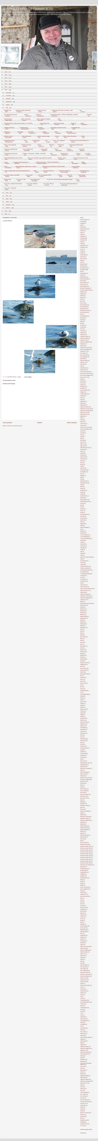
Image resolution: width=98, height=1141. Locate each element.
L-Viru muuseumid (84, 534)
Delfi (81, 271)
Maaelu (82, 601)
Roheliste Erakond (84, 844)
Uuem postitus (7, 422)
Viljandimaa (83, 1077)
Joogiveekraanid (84, 393)
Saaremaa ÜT (83, 894)
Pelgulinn (82, 725)
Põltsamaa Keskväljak (85, 768)
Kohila (81, 494)
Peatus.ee (82, 720)
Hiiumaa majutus (84, 360)
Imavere (82, 384)
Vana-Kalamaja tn (84, 1054)
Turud (81, 1011)
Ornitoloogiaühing (84, 694)
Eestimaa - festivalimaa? (40, 115)
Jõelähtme (82, 401)
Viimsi (81, 1068)
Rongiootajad (83, 870)
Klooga (81, 488)
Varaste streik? (60, 175)
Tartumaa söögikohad (85, 976)
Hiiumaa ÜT (83, 362)
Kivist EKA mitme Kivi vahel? (48, 171)
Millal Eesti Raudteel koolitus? (59, 124)
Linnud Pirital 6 (6, 163)
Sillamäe (82, 913)
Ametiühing (82, 238)
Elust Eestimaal (83, 312)
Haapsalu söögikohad (85, 342)
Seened (82, 905)
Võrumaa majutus (84, 1099)
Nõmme (82, 681)
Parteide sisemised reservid (26, 145)
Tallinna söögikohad (84, 950)
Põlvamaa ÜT (83, 781)
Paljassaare (83, 709)
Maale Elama (83, 605)
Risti (81, 840)
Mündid (82, 660)
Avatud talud (83, 254)
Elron (81, 301)
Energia (82, 319)
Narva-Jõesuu (83, 668)
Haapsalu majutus (84, 336)
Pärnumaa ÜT (83, 796)
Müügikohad (83, 664)
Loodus (82, 564)
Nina (81, 675)
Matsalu (82, 625)
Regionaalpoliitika (84, 829)
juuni (7, 192)
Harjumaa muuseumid (85, 347)
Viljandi (82, 1073)
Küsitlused (82, 533)
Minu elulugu (83, 636)
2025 (6, 74)
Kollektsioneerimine (84, 501)
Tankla (81, 959)
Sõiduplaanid (83, 929)
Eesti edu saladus (70, 175)
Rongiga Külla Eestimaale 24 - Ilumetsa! (21, 163)
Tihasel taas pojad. (61, 145)
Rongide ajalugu (84, 868)
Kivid (81, 484)
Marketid (82, 622)
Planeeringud (83, 738)
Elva (81, 314)
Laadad (82, 540)
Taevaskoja (82, 940)
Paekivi (82, 698)
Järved (81, 431)
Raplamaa (82, 814)
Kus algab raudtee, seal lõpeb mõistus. (11, 175)
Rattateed (82, 824)
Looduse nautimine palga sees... (43, 137)
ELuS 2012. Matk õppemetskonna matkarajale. (68, 184)
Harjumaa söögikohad (85, 349)
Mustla (81, 648)
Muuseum (82, 651)
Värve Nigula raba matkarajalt (35, 180)
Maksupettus (83, 618)
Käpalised (82, 523)
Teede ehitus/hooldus (85, 985)
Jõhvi (81, 418)
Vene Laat (82, 1066)
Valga (81, 1042)
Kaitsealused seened (85, 447)
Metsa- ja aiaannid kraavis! (26, 119)
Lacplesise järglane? (82, 149)
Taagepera (82, 937)
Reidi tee (82, 831)
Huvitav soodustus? (27, 115)
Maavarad (82, 612)
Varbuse (82, 1055)
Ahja (81, 225)
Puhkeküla (82, 757)
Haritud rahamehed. (58, 149)
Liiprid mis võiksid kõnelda (86, 557)
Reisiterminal (83, 837)
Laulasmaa (82, 545)
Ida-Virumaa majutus (85, 371)
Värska (81, 1109)
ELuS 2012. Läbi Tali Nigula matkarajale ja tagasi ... (59, 180)
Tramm (81, 998)
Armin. (81, 249)
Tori (81, 996)
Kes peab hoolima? (88, 154)
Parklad (82, 716)
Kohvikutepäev (83, 499)
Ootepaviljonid (83, 690)
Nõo (81, 685)
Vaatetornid (82, 1033)
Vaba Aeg (82, 1035)
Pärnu (81, 787)
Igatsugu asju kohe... (7, 180)
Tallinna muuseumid (84, 946)
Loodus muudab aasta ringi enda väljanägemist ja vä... (16, 171)
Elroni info (82, 303)
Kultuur (82, 510)
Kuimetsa (82, 508)
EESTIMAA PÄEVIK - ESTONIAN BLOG (28, 9)
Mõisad (82, 653)
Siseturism (82, 915)
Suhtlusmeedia (83, 926)
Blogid (81, 260)
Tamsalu (82, 957)
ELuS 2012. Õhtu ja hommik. (49, 184)
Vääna (81, 1110)
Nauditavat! (89, 115)
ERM (81, 321)
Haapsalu (82, 334)
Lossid (81, 577)
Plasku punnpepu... (58, 132)
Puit (81, 759)
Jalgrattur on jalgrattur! (7, 132)
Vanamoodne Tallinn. (29, 175)
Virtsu (81, 1084)
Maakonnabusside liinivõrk (86, 603)
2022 (6, 84)
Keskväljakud (83, 471)
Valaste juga (83, 1041)
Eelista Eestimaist (84, 278)
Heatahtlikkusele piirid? (75, 128)
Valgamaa (82, 1044)
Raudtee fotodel (84, 826)
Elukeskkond (83, 308)
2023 (6, 80)
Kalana (81, 451)
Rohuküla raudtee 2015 (85, 851)
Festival (82, 327)
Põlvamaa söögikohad (85, 779)
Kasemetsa (82, 458)
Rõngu (81, 879)
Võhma (82, 1086)
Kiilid (81, 477)
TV (81, 1013)
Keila (81, 466)
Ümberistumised (84, 1123)
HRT (81, 366)
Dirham (82, 275)
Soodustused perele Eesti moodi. (10, 154)
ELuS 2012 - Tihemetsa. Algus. (10, 188)
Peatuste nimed (84, 722)
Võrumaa (82, 1097)
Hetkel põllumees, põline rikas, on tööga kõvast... (25, 167)
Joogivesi (82, 395)
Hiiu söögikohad (84, 356)
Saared (82, 890)
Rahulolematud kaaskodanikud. (24, 128)
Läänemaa (82, 592)
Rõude (81, 881)
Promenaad (83, 753)
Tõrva (81, 1015)
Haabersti (82, 332)
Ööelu (81, 1118)
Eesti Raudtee (83, 286)
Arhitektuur (82, 247)
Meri (81, 629)
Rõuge (81, 883)
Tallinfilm (82, 942)
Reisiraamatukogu (84, 835)
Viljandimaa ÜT (83, 1083)
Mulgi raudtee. (36, 171)
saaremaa (82, 892)
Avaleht (39, 422)
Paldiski (82, 703)
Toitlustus (82, 992)
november (8, 95)
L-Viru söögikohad (84, 536)
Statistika (82, 924)
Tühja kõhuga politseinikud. (82, 175)
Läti (81, 583)
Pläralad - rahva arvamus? (62, 158)
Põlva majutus (83, 774)
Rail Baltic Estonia (84, 805)
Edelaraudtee (83, 277)
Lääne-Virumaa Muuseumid (86, 588)
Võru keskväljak (84, 1092)
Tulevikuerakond (84, 1007)
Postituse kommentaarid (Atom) (14, 425)
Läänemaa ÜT (83, 599)
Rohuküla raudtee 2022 (85, 859)
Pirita (81, 735)
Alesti (81, 232)
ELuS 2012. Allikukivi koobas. (32, 184)
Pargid (81, 714)
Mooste (82, 642)
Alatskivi (82, 230)
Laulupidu (82, 547)
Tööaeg (82, 1022)
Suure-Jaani (83, 927)
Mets (81, 633)
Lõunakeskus (83, 581)
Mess (81, 631)
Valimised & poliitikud (85, 1052)
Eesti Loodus (83, 284)
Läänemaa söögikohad (85, 597)
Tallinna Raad (83, 948)
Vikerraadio (82, 1070)
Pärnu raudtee (83, 790)
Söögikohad (83, 935)
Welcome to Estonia (85, 1112)
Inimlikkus (82, 386)
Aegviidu (82, 223)
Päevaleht (82, 783)
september (8, 101)
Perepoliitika (83, 727)
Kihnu (81, 473)
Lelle (81, 551)
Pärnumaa (82, 792)
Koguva (82, 492)
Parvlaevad (82, 718)
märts (7, 201)
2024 (6, 77)
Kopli (81, 505)
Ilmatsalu (82, 380)
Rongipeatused (83, 872)
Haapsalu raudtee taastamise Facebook (22, 111)
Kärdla (81, 525)
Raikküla (82, 801)
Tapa (81, 961)
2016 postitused (84, 219)
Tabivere (82, 939)
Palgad (81, 705)
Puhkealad (82, 755)
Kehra (81, 462)
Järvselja (82, 432)
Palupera (82, 711)
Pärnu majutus (83, 788)
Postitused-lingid (84, 748)
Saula (81, 901)
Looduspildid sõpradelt (85, 573)
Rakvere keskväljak (84, 811)
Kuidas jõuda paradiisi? (44, 149)
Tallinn (81, 944)
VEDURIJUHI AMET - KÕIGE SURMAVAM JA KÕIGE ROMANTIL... (64, 115)
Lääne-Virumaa (83, 586)
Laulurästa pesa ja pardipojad (84, 171)
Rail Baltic (82, 803)
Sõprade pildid (83, 931)
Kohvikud (82, 497)
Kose (81, 507)
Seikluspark (83, 909)
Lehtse (81, 549)
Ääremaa (82, 1114)
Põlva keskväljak (84, 772)
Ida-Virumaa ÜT (84, 377)
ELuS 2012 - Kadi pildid (21, 180)
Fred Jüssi (82, 330)
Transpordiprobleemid (85, 1002)
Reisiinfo (82, 833)
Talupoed (82, 955)
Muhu (81, 644)
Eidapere (82, 293)
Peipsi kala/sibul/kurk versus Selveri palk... (13, 158)
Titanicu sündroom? (40, 145)
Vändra (82, 1107)
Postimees (82, 746)
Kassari (82, 460)
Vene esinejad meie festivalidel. (28, 149)
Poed (81, 742)
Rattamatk (82, 822)
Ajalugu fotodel (83, 228)
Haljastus (82, 343)
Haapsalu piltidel (84, 338)
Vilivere (82, 1072)
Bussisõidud (83, 269)
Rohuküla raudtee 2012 (85, 846)
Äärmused (82, 1116)
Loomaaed (82, 575)
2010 (6, 214)
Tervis (81, 987)
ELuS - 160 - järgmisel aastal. (59, 141)
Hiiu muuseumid (84, 355)
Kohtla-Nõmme (83, 495)
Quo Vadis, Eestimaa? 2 (32, 132)
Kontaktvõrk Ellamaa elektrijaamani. (9, 141)
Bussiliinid (82, 266)
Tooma (81, 994)
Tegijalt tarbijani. (84, 163)
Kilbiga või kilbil (73, 124)
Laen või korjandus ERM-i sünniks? (44, 175)
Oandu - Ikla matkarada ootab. (10, 145)
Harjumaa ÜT (83, 351)
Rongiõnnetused (84, 877)
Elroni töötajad (83, 306)
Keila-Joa (82, 468)
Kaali (81, 434)
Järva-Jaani (83, 423)
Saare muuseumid (84, 887)
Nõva (81, 686)
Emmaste (82, 317)
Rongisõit (82, 876)
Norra (81, 679)
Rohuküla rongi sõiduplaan (86, 864)
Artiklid (81, 251)
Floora (81, 329)
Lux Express (83, 579)
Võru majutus (83, 1094)
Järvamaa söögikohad (85, 429)
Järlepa (82, 421)
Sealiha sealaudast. (83, 124)
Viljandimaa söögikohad (85, 1081)
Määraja (82, 657)
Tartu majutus (83, 968)
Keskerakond (83, 469)
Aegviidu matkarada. (45, 132)
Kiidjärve (82, 475)
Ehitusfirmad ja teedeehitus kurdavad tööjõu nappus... (53, 167)
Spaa (81, 920)
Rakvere (82, 809)
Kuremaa (82, 516)
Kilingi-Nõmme (83, 481)
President (82, 751)
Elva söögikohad (84, 316)
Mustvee (82, 649)
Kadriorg (82, 440)
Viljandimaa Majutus (85, 1079)
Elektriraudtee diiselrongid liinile (69, 137)
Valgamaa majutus (84, 1046)
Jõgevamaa (83, 405)
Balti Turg (82, 258)
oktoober (8, 98)
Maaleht (82, 607)
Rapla (81, 812)
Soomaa (82, 916)
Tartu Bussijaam (84, 965)
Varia (81, 1057)
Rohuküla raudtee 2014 (85, 850)
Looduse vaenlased (84, 568)
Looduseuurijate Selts (85, 570)
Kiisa (81, 479)
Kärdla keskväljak (84, 527)
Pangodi (82, 712)
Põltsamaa (82, 766)
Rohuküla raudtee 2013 (85, 848)
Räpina (82, 885)
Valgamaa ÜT (83, 1050)
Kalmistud (82, 455)
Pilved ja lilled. (78, 154)
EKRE (81, 295)
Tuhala (81, 1005)
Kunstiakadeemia (84, 514)
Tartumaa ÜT (83, 978)
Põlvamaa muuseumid (85, 777)
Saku (81, 898)
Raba (81, 800)
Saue (81, 900)
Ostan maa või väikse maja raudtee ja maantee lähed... (40, 158)
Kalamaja (82, 449)
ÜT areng (82, 1125)
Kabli (81, 436)
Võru (81, 1090)
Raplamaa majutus (84, 818)
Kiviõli (81, 486)
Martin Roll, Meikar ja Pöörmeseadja (64, 171)
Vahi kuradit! (47, 141)
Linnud (81, 562)
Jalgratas (82, 392)
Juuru (81, 397)
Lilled (81, 559)
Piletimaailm (83, 733)
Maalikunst (82, 609)
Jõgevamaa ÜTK (84, 414)
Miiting (81, 634)
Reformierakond (84, 827)
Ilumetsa (82, 382)
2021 (6, 86)
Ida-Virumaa (83, 369)
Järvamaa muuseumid (85, 427)
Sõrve (81, 933)
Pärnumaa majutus (84, 794)
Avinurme (82, 256)
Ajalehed (82, 227)
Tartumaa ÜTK (83, 979)
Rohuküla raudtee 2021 (85, 857)
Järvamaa (82, 425)
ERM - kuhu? (60, 119)
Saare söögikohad (84, 889)
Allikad (81, 234)
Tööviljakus (82, 1024)
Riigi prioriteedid (74, 163)
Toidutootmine (83, 991)
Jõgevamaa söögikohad (85, 410)
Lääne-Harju (83, 584)
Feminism (82, 325)
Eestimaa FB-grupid (84, 288)
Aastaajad (82, 221)
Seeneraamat (83, 907)
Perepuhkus (83, 729)
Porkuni (82, 744)
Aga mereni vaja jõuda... (42, 111)
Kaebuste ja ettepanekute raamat (10, 149)
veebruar (8, 204)
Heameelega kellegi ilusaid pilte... (76, 145)
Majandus (82, 614)
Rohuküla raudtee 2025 (85, 863)
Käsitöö (82, 531)
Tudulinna (82, 1004)
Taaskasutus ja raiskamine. (64, 154)
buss (81, 262)
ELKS (81, 299)
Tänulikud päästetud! (41, 128)
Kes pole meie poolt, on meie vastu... (80, 158)
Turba (81, 1009)
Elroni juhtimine (83, 304)
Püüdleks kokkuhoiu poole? (9, 128)
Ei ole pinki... (26, 141)
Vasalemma (83, 1059)
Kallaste (82, 453)
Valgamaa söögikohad (85, 1048)
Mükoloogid (83, 659)
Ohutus (82, 688)
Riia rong (82, 838)
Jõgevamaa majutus (85, 406)
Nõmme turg (83, 683)
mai (7, 195)
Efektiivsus (82, 291)
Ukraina (82, 1029)
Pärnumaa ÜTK (83, 798)
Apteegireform (83, 245)
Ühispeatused (83, 1120)
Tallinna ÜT (82, 953)
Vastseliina (82, 1061)
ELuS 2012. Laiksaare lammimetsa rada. (13, 184)
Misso (81, 638)
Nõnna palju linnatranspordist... (71, 132)
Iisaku (81, 379)
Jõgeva (82, 403)
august (7, 104)
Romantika (82, 866)
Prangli (81, 749)
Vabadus (82, 1039)
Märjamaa (82, 655)
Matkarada (82, 623)
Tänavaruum (83, 1018)
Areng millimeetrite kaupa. (26, 137)
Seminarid (82, 911)
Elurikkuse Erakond (84, 310)
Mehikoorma (83, 627)
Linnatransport (83, 560)
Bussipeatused (83, 267)
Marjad (81, 620)
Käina (81, 521)
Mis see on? (57, 137)
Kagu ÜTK (82, 444)
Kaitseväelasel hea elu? (44, 124)
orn (81, 692)
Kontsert (82, 503)
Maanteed (82, 610)
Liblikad (82, 553)
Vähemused (83, 1105)
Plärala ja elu (51, 145)
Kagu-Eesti (82, 445)
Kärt (81, 529)
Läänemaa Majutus (84, 594)
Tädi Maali (82, 1016)
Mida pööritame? (53, 154)
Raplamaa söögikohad (85, 820)
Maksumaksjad (83, 616)
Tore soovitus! (82, 111)
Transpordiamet (84, 1000)
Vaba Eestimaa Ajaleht (85, 1037)
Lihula (81, 555)
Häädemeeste (83, 367)
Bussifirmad (83, 264)
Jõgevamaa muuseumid (85, 408)
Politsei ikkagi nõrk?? (36, 141)
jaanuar (8, 207)
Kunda (81, 512)
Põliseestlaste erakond (85, 762)
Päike (81, 785)
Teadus (82, 983)
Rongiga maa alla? (7, 111)
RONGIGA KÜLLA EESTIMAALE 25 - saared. (79, 141)
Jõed (81, 399)
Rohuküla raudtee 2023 (85, 861)
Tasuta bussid (83, 981)
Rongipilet (82, 874)
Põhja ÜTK (82, 761)
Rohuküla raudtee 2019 (85, 855)
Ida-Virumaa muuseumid (86, 373)
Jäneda (82, 419)
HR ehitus (82, 364)
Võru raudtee (83, 1096)
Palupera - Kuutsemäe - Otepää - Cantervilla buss (34, 154)
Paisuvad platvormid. (69, 149)
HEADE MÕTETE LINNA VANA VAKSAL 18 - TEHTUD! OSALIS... (18, 124)
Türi (81, 1026)
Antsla (81, 243)
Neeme (82, 672)
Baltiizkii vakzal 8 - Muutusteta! (9, 137)
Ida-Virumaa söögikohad (86, 375)
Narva (81, 666)
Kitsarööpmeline (84, 482)
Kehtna (82, 464)
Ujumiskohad (83, 1028)
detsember (8, 92)
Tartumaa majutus (84, 972)
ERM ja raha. (83, 137)
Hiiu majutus (83, 353)
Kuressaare (83, 518)
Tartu (81, 963)
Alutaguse (82, 236)
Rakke (81, 807)
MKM (81, 640)
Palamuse (82, 701)
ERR (81, 323)
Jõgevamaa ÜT (83, 412)
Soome (82, 918)
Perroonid (82, 731)
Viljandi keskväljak (84, 1075)
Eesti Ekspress (83, 282)
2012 (6, 89)
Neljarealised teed (84, 673)
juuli (7, 107)
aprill (7, 198)
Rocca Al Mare (83, 842)
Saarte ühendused (84, 896)
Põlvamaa (82, 775)
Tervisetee (82, 989)
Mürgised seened (84, 662)
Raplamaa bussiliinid (85, 816)
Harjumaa (82, 345)
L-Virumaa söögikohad (85, 538)
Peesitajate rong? (20, 132)
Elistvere (82, 297)
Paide (81, 699)
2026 (6, 72)
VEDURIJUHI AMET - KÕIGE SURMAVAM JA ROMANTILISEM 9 (47, 163)
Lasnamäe (82, 544)
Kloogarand (83, 490)
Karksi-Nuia (83, 456)
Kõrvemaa (82, 520)
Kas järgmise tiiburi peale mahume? (10, 115)
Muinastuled (83, 646)
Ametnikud (82, 240)
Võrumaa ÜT (83, 1103)
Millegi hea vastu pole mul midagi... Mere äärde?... (62, 111)
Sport (81, 922)
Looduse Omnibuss (84, 566)
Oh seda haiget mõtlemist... (75, 167)
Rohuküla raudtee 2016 (85, 853)
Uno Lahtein (83, 1031)
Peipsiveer (82, 723)
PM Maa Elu (83, 740)
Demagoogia (83, 273)
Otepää (82, 696)
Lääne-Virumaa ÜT (84, 590)
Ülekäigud (82, 1122)
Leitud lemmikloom (7, 167)
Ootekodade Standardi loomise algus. (58, 128)
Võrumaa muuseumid (85, 1101)
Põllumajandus (83, 764)
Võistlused (82, 1088)
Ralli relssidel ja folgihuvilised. (8, 119)
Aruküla (82, 253)
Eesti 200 (82, 280)
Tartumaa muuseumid (85, 974)
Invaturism (82, 388)
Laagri (81, 542)
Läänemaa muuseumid (85, 596)
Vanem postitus (72, 422)
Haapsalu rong (83, 340)
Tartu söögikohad (84, 970)
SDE (81, 903)
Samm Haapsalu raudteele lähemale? (43, 119)
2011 (6, 211)
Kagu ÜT (82, 442)
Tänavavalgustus (84, 1020)
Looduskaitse (83, 571)
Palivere (82, 707)
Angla (81, 241)
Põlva (81, 770)
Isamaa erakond (84, 390)
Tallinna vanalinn (84, 952)
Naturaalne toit (83, 670)
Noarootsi (82, 677)
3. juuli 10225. (77, 180)
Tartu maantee (83, 966)
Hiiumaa (82, 358)
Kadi (81, 438)
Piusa (81, 737)
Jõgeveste (82, 416)
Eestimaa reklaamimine (85, 290)
